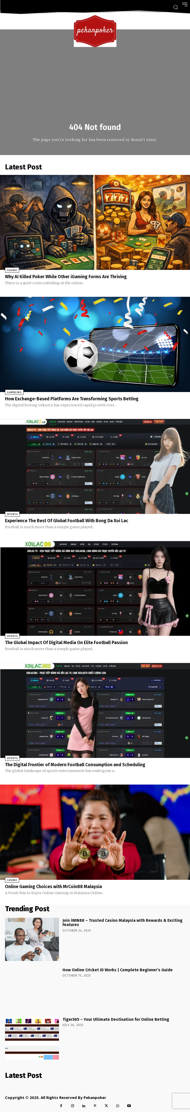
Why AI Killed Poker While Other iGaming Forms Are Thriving (66, 276)
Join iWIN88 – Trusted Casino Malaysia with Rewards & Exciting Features (122, 922)
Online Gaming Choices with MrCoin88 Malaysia (53, 886)
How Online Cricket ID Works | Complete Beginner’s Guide (117, 970)
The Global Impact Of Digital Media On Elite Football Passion (66, 642)
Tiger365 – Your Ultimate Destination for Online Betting (115, 1019)
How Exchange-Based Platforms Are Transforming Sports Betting (72, 399)
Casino (12, 270)
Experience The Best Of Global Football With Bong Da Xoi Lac (66, 520)
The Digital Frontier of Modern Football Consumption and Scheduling (75, 764)
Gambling (14, 392)
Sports (12, 514)
